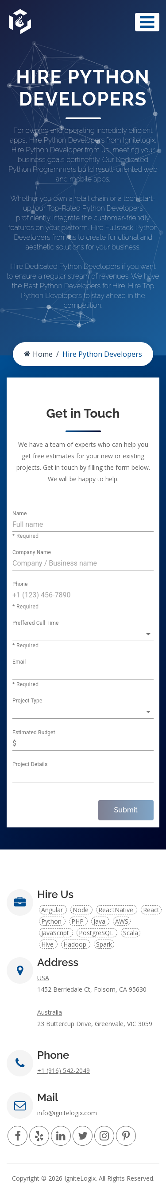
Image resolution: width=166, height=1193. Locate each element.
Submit (126, 810)
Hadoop (75, 944)
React (151, 910)
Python (52, 921)
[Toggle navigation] (147, 22)
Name (19, 514)
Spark (104, 944)
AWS (121, 921)
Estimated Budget (33, 733)
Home (38, 354)
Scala (130, 933)
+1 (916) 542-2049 (63, 1070)
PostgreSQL (97, 933)
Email (19, 662)
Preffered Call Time (35, 623)
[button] (83, 634)
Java (100, 921)
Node (81, 910)
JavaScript (56, 933)
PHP (78, 921)
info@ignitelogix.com (67, 1113)
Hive (48, 944)
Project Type (27, 701)
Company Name (31, 552)
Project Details (29, 764)
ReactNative (116, 910)
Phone (20, 584)
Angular (53, 910)
